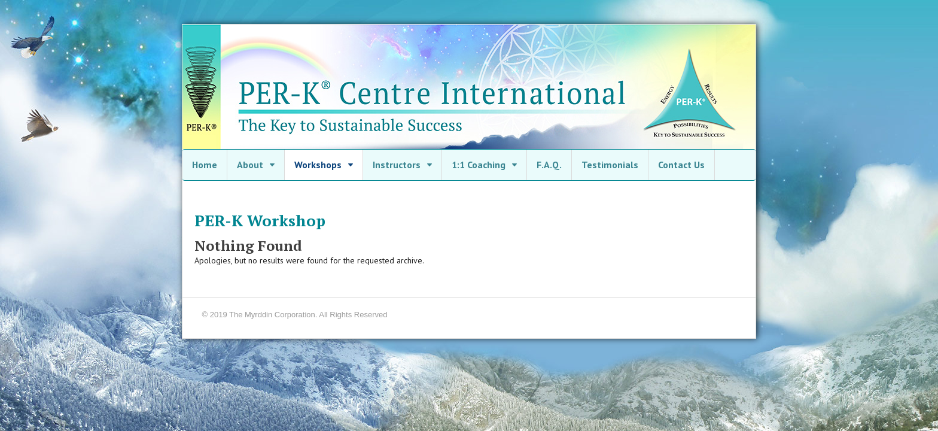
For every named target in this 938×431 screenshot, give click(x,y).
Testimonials (609, 165)
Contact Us (681, 165)
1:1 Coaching (478, 165)
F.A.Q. (549, 165)
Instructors (397, 165)
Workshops (318, 165)
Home (204, 165)
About (250, 165)
